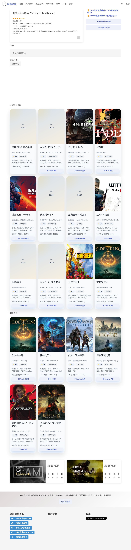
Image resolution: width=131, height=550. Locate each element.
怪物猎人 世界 (75, 147)
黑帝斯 (100, 147)
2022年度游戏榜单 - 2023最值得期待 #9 (102, 11)
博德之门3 (45, 355)
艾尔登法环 (102, 282)
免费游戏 (29, 4)
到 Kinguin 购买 (51, 171)
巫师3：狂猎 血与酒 (50, 282)
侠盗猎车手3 (46, 214)
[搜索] (122, 4)
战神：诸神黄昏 (76, 355)
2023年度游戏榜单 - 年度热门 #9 (103, 16)
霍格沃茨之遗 (103, 355)
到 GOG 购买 (108, 238)
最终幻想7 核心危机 (22, 147)
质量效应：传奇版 (21, 214)
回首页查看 (65, 502)
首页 (21, 4)
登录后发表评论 (19, 53)
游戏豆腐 (8, 4)
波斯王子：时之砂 (77, 214)
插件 (71, 4)
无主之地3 (73, 282)
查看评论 (15, 64)
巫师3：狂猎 (103, 214)
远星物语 (16, 282)
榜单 (58, 4)
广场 (64, 4)
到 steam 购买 (103, 27)
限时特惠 (49, 4)
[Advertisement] (65, 85)
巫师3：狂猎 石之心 (50, 147)
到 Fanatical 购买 (103, 21)
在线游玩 (39, 4)
